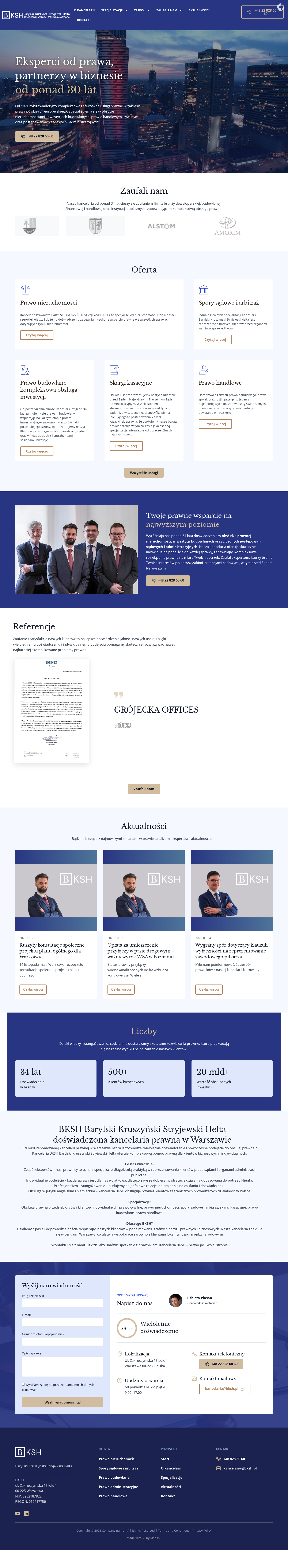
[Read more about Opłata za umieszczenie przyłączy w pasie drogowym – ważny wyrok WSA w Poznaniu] (144, 990)
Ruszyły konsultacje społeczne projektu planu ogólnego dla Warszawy (51, 951)
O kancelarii (84, 10)
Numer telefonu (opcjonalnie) (43, 1334)
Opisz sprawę (31, 1353)
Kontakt (84, 20)
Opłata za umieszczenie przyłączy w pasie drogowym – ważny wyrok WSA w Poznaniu (141, 951)
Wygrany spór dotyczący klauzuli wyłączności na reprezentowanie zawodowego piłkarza (231, 951)
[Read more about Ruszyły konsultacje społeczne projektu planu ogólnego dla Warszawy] (56, 990)
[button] (274, 624)
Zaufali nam (169, 10)
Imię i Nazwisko (33, 1296)
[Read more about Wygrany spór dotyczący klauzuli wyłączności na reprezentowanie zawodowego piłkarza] (232, 990)
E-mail (26, 1315)
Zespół (142, 10)
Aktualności (199, 10)
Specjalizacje (114, 10)
